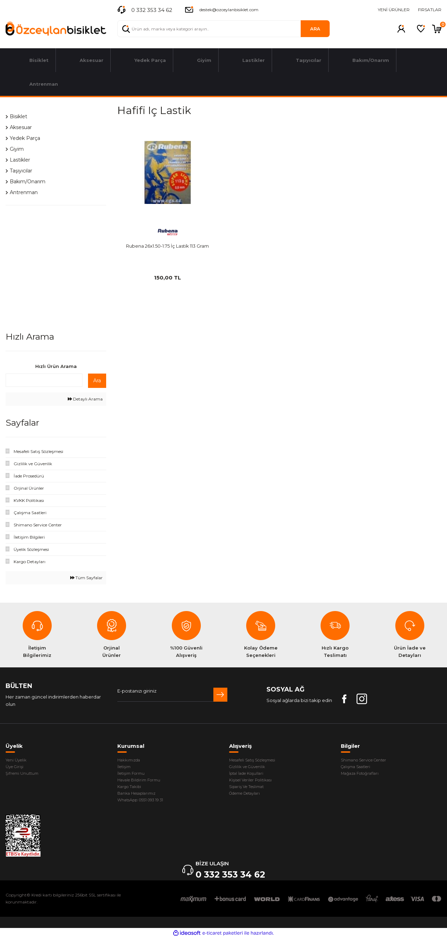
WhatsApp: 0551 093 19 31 (145, 804)
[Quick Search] (44, 380)
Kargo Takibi (131, 790)
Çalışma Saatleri (359, 768)
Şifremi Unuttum (24, 775)
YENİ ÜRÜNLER (394, 9)
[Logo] (56, 29)
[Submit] (220, 695)
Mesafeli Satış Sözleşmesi (258, 760)
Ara (97, 380)
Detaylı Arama (85, 399)
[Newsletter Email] (172, 695)
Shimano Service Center (369, 760)
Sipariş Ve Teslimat (250, 790)
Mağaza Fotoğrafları (364, 775)
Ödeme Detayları (249, 797)
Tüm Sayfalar (86, 577)
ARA (315, 28)
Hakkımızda (130, 760)
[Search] (223, 28)
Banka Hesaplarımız (139, 797)
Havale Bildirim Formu (142, 782)
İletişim (125, 768)
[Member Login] (401, 28)
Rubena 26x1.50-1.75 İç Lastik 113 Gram (167, 246)
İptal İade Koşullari (250, 775)
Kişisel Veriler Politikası (254, 782)
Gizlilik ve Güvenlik (249, 768)
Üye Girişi (16, 768)
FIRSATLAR (429, 9)
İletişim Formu (133, 775)
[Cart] (436, 28)
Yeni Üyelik (18, 760)
